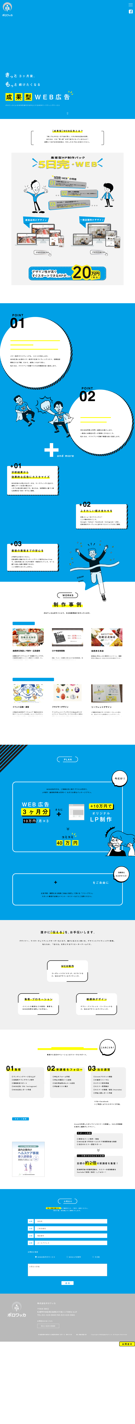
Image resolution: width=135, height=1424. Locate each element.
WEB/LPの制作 (74, 1275)
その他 (96, 1275)
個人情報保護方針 (81, 1353)
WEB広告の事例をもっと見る (109, 672)
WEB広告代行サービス (45, 1275)
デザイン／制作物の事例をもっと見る (106, 730)
